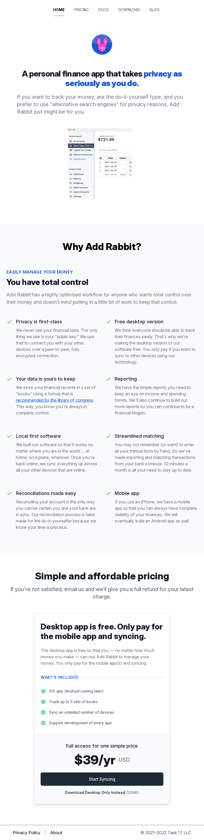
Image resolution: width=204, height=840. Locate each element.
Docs (104, 9)
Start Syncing (102, 779)
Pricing (82, 9)
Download (129, 9)
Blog (155, 9)
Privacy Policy (26, 832)
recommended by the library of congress (54, 400)
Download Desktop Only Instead (102, 792)
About (56, 832)
